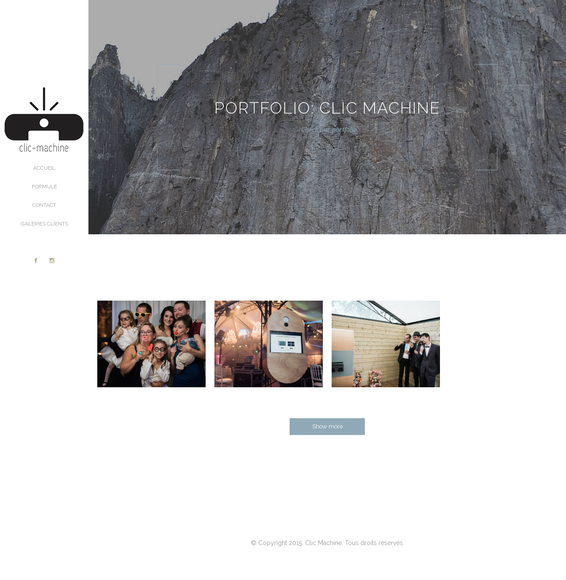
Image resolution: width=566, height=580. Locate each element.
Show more (327, 426)
